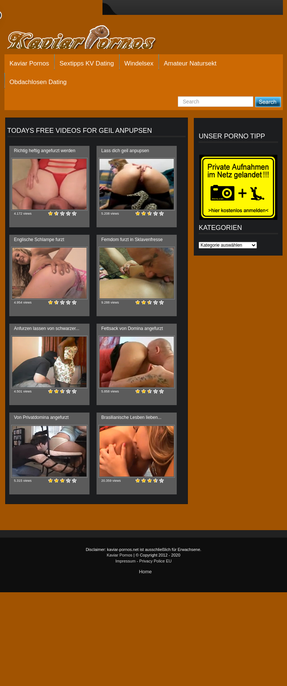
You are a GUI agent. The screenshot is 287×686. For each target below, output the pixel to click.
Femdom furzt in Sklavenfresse (132, 239)
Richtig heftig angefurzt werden (44, 150)
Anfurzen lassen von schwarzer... (46, 328)
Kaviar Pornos (29, 63)
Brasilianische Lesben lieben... (131, 417)
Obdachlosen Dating (38, 82)
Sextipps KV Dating (86, 63)
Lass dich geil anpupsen (125, 150)
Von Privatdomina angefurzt (41, 417)
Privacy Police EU (155, 561)
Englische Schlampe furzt (39, 239)
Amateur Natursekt (190, 63)
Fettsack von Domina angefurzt (132, 328)
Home (145, 571)
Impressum (125, 561)
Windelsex (138, 63)
